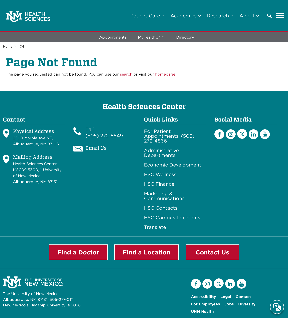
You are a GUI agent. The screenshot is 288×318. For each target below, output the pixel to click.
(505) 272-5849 (104, 136)
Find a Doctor (78, 252)
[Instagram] (231, 134)
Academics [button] (185, 16)
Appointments (112, 37)
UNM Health (202, 311)
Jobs (229, 304)
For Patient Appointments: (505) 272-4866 (169, 136)
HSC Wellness (160, 174)
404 (21, 46)
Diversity (246, 304)
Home (7, 46)
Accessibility (203, 296)
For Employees (205, 304)
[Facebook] (219, 134)
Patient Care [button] (147, 16)
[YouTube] (265, 134)
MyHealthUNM (151, 37)
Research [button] (220, 16)
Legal (225, 296)
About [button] (249, 16)
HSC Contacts (160, 208)
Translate (155, 227)
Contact (243, 296)
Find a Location (146, 252)
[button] (269, 16)
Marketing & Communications (164, 196)
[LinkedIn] (253, 134)
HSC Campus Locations (172, 217)
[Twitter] (242, 134)
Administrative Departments (161, 153)
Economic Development (172, 164)
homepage (165, 74)
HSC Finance (159, 184)
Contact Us (212, 252)
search (126, 74)
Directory (185, 37)
